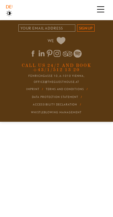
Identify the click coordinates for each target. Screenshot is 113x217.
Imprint (32, 89)
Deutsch (9, 7)
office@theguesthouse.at (56, 81)
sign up (86, 28)
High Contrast (9, 13)
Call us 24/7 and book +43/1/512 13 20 (56, 67)
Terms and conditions (65, 89)
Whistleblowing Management (56, 112)
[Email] (46, 28)
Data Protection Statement (55, 97)
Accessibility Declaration (55, 104)
